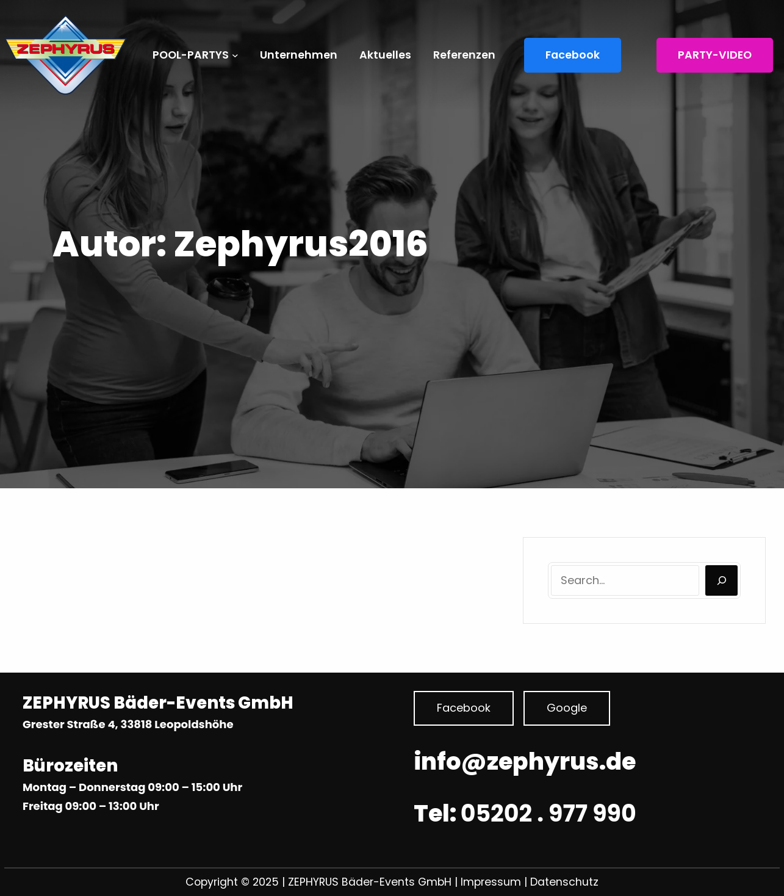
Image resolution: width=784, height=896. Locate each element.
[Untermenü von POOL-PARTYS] (235, 55)
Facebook (572, 55)
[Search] (721, 580)
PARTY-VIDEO (715, 55)
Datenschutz (564, 882)
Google (567, 707)
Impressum (492, 882)
